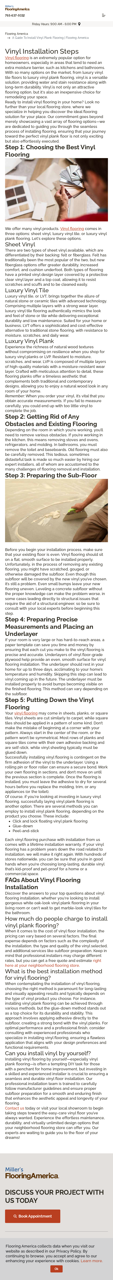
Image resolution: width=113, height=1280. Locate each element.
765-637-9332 (15, 15)
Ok (57, 1269)
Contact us (14, 1108)
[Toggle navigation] (104, 15)
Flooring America (16, 33)
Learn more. (92, 1261)
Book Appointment (32, 1216)
